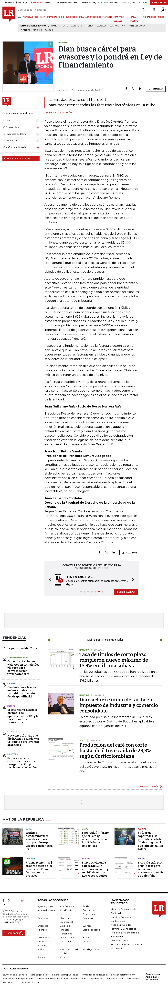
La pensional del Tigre (22, 648)
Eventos (87, 925)
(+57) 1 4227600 (11, 922)
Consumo (42, 918)
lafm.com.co (133, 978)
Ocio (85, 941)
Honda (89, 26)
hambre (55, 26)
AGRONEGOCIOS (93, 17)
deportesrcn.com (30, 982)
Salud (85, 829)
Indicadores (43, 937)
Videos (63, 957)
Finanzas (42, 929)
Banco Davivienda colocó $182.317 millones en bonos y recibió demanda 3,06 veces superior (95, 869)
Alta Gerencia (67, 906)
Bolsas (11, 706)
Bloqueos (101, 26)
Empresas (42, 925)
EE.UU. (29, 829)
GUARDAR (155, 89)
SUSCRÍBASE (158, 2)
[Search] (143, 9)
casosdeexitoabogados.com (17, 978)
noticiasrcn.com (115, 978)
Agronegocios (45, 906)
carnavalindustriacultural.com (52, 978)
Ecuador (12, 731)
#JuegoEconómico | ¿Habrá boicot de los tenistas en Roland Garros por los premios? (39, 869)
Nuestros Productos (121, 917)
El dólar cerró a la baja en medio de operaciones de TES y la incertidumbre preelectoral (23, 716)
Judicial (142, 829)
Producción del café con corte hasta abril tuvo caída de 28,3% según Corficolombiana (115, 750)
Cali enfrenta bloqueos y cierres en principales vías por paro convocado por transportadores (23, 668)
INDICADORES (149, 17)
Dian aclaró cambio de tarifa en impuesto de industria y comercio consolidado (118, 705)
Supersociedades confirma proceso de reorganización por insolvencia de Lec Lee (22, 763)
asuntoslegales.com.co (14, 974)
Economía (88, 918)
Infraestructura (67, 937)
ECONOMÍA (40, 17)
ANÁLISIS (107, 17)
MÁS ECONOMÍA (149, 786)
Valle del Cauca (137, 26)
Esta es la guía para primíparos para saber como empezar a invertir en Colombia (150, 869)
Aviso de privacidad (121, 925)
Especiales (65, 925)
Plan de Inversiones (31, 30)
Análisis (86, 906)
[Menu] (20, 17)
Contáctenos (118, 921)
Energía (11, 683)
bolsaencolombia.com (123, 974)
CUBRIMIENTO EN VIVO (18, 657)
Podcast (41, 949)
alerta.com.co (9, 982)
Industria (12, 754)
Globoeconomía (91, 929)
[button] (48, 580)
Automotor (77, 26)
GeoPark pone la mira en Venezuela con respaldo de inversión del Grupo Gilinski (22, 692)
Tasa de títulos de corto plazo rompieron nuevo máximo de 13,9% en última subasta (113, 660)
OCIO (61, 17)
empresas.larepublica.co (65, 974)
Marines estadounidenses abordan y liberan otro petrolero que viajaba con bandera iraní (39, 841)
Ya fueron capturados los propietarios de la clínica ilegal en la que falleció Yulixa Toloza (150, 841)
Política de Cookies (121, 940)
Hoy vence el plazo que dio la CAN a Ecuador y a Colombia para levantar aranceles (23, 740)
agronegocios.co (39, 974)
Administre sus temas (17, 158)
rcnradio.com (96, 978)
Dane (65, 26)
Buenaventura (117, 26)
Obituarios (65, 941)
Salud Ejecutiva (91, 949)
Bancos (49, 30)
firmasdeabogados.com (95, 974)
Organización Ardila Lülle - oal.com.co (153, 977)
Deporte (30, 858)
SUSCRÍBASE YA (126, 592)
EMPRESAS (52, 17)
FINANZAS (28, 17)
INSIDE (161, 17)
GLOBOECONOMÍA (75, 17)
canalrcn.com (78, 978)
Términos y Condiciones (123, 928)
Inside (86, 937)
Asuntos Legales (46, 910)
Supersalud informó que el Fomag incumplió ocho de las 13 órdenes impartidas (95, 839)
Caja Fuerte (66, 910)
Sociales (41, 957)
